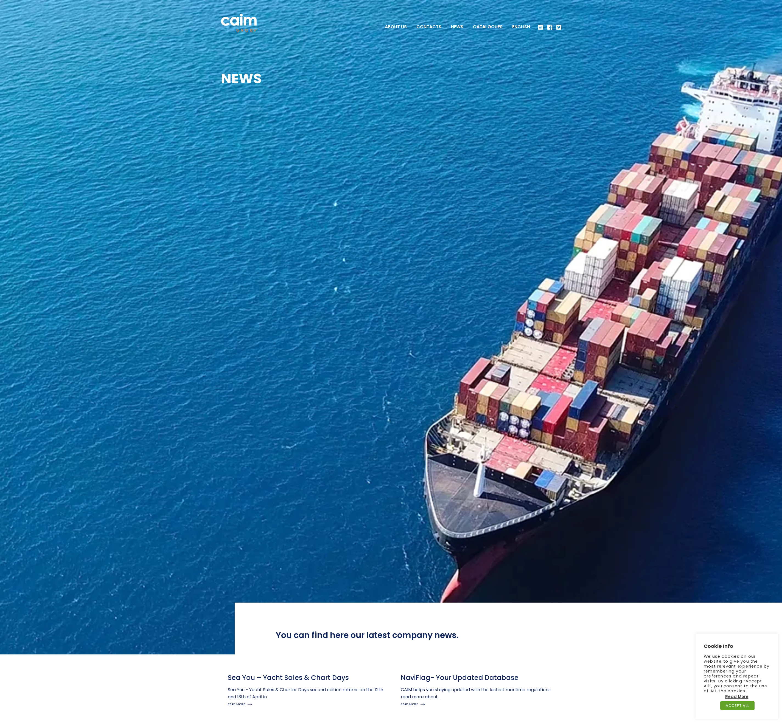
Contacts (428, 27)
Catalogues (488, 27)
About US (396, 27)
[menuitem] (521, 27)
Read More (737, 696)
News (457, 27)
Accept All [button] (737, 705)
